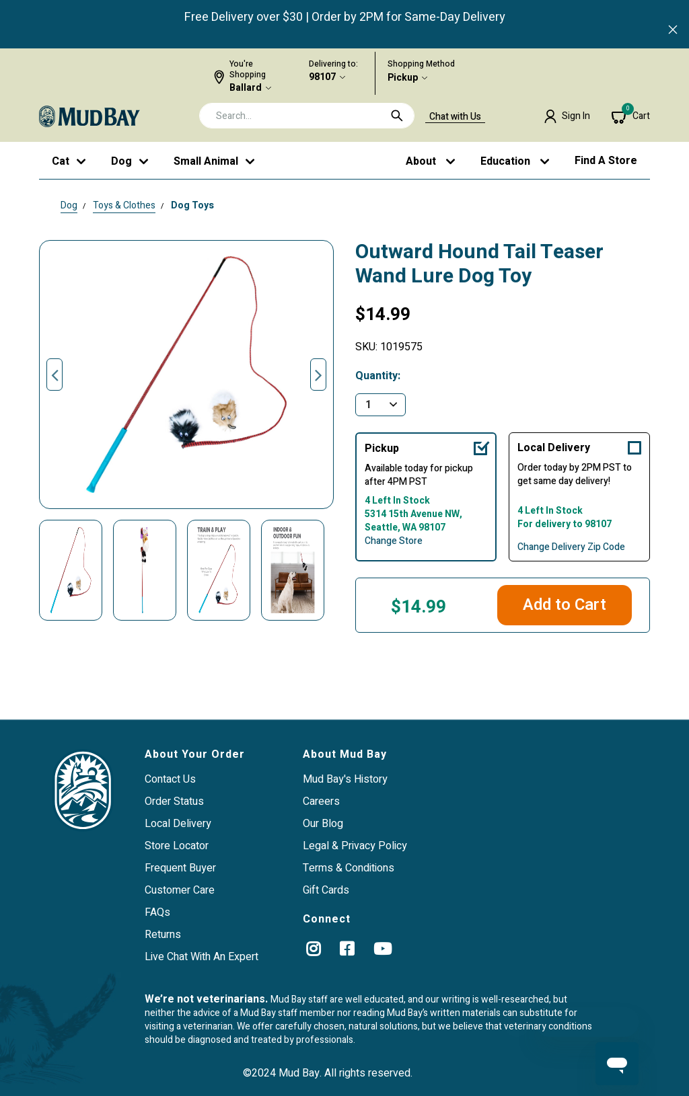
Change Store (394, 541)
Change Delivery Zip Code (571, 547)
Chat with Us (455, 117)
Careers (321, 801)
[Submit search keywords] (397, 115)
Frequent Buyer (180, 868)
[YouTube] (382, 949)
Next (318, 374)
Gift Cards (326, 890)
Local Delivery (553, 448)
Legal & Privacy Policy (355, 846)
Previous (54, 374)
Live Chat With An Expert (201, 957)
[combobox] (306, 115)
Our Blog (323, 824)
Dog (69, 205)
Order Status (174, 801)
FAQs (157, 912)
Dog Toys (192, 205)
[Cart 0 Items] (631, 116)
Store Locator (177, 846)
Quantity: (377, 376)
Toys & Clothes (124, 205)
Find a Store (606, 161)
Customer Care (180, 890)
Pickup (403, 78)
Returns (163, 935)
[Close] (672, 31)
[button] (567, 116)
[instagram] (313, 949)
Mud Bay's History (345, 779)
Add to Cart (564, 605)
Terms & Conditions (348, 868)
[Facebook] (347, 949)
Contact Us (170, 779)
